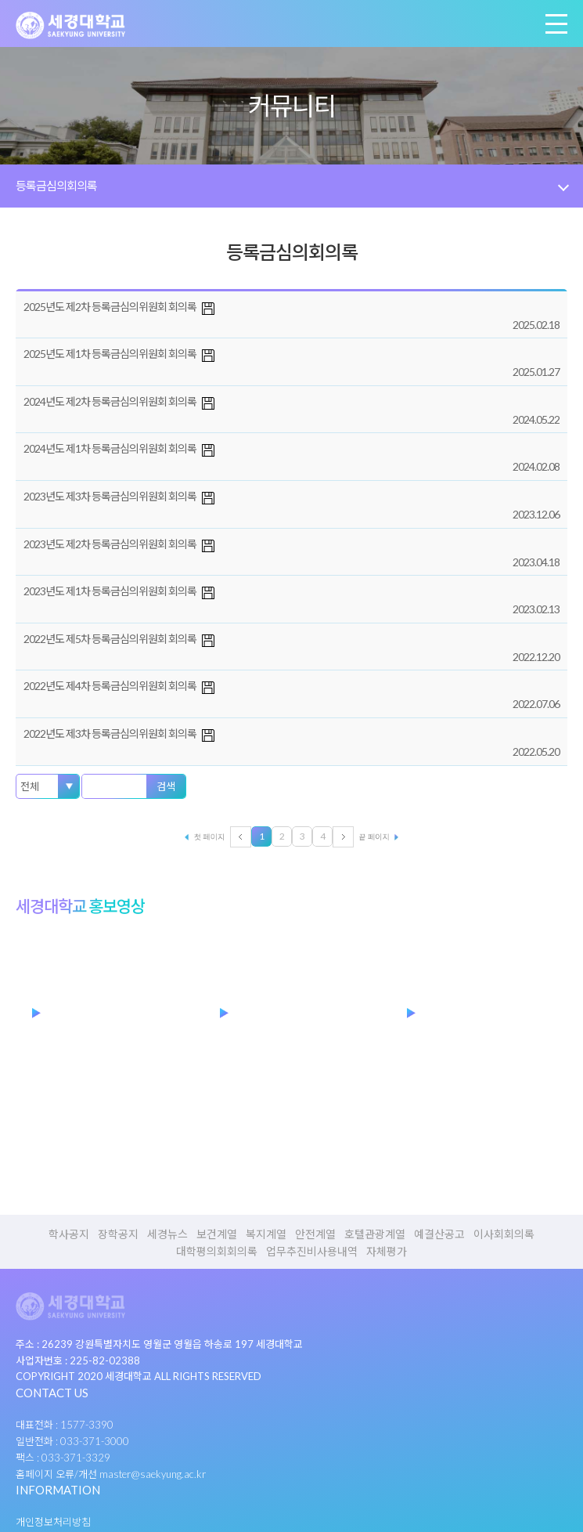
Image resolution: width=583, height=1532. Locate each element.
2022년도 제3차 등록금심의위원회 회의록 (109, 733)
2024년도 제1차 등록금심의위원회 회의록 (109, 448)
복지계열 (266, 1234)
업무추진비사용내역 (312, 1251)
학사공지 (69, 1234)
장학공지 (118, 1234)
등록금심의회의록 (56, 186)
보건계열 (216, 1234)
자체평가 (386, 1251)
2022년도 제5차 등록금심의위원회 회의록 (109, 638)
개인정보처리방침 (53, 1522)
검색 (166, 786)
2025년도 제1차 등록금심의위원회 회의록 (109, 353)
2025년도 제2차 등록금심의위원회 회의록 (109, 306)
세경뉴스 (167, 1234)
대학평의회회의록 (216, 1251)
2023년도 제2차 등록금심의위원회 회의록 (109, 544)
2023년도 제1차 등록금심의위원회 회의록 (109, 591)
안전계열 (315, 1234)
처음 (198, 836)
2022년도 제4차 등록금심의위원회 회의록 (109, 685)
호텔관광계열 (374, 1234)
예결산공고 (439, 1234)
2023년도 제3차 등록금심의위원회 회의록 (109, 496)
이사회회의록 (503, 1234)
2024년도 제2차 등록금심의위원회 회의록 (109, 401)
